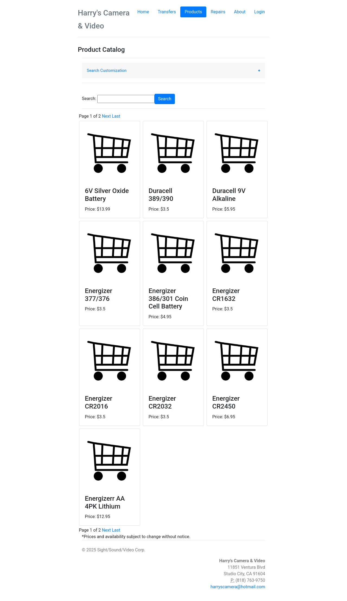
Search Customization (107, 70)
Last (116, 116)
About (240, 11)
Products (195, 11)
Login (259, 11)
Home (143, 11)
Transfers (167, 11)
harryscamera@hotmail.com (237, 586)
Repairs (218, 11)
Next (106, 116)
